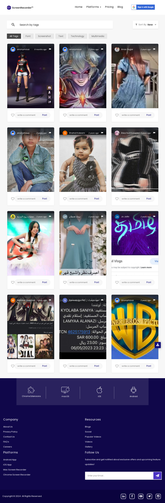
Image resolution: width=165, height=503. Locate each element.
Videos (88, 441)
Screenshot (44, 36)
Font (28, 36)
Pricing (109, 7)
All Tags (14, 36)
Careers (7, 446)
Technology (77, 36)
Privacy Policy (10, 431)
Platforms (93, 7)
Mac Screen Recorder (14, 469)
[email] (106, 475)
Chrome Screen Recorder (16, 474)
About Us (8, 426)
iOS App (7, 464)
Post (44, 115)
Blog (120, 7)
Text (60, 36)
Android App (9, 459)
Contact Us (9, 436)
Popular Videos (93, 436)
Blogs (88, 426)
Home (78, 7)
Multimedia (98, 36)
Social (88, 431)
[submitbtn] (157, 475)
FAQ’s (6, 441)
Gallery (88, 446)
